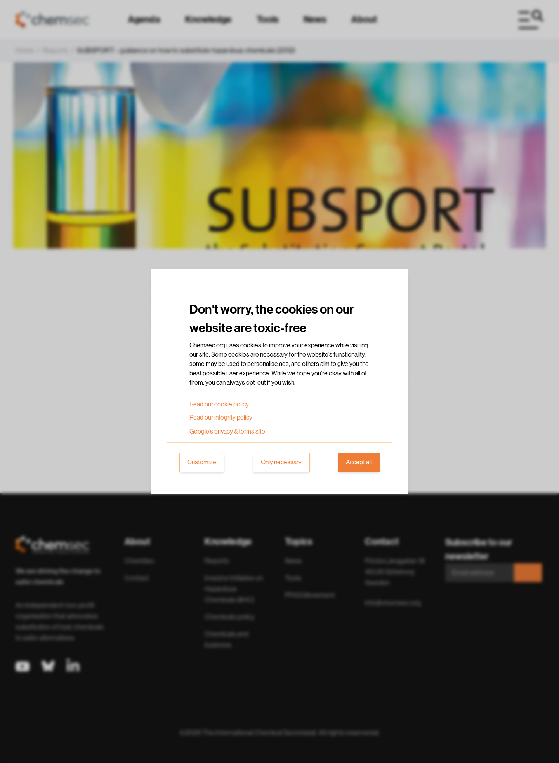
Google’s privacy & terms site (227, 432)
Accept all (359, 462)
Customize (201, 462)
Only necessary (281, 462)
